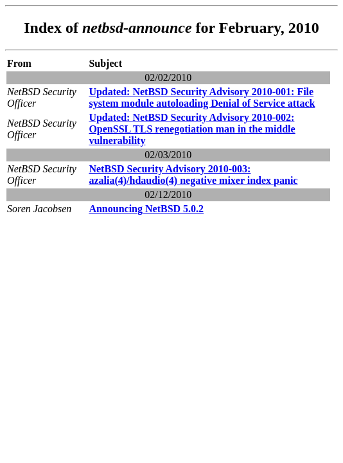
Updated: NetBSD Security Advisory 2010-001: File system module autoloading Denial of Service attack (202, 97)
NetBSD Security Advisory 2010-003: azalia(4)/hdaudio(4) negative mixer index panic (193, 174)
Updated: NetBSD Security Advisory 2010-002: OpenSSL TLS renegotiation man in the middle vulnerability (192, 129)
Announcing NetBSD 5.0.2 (146, 208)
